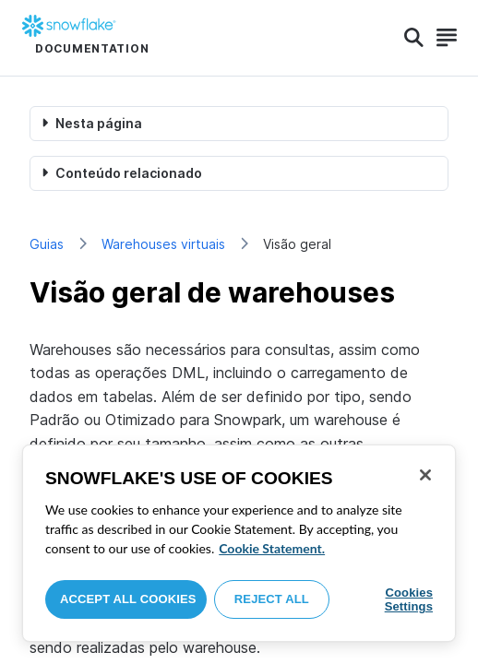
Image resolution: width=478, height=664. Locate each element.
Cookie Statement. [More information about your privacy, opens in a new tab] (272, 548)
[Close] (425, 475)
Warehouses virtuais (163, 244)
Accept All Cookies (128, 599)
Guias (47, 244)
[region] (239, 543)
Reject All (271, 599)
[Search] (414, 38)
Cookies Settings (409, 600)
